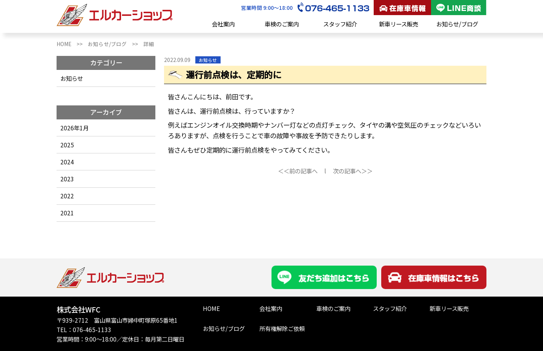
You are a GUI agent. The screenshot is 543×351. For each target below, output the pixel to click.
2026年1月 (74, 128)
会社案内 (223, 24)
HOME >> (72, 44)
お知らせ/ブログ (457, 24)
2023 (67, 179)
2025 (67, 145)
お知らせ (71, 78)
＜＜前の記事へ (298, 171)
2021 (67, 213)
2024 (67, 162)
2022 (67, 196)
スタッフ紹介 (340, 24)
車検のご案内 (282, 24)
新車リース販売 (398, 24)
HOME (211, 308)
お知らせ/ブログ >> (115, 44)
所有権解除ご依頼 (282, 328)
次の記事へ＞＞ (353, 171)
